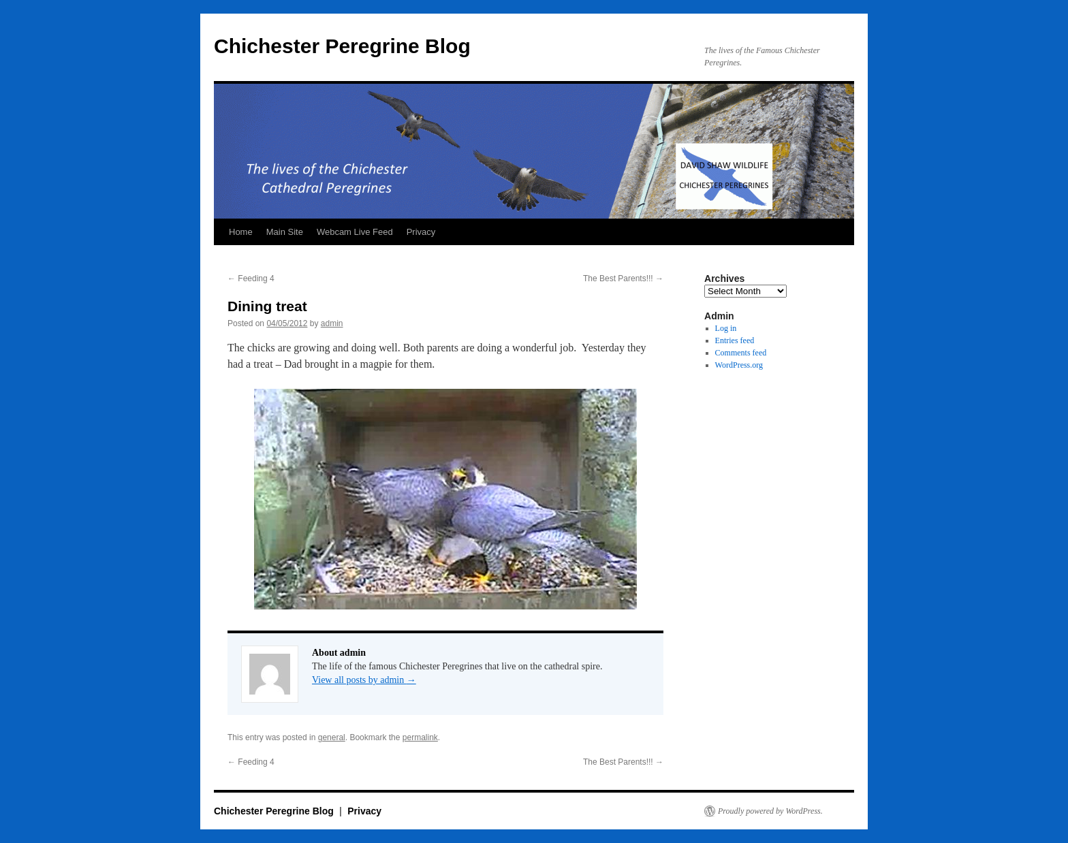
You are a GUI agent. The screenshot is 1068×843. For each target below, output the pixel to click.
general (331, 737)
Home (241, 232)
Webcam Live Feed (355, 232)
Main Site (284, 232)
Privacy (421, 232)
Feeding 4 (250, 278)
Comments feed (741, 352)
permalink (420, 737)
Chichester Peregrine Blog (342, 46)
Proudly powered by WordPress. (770, 811)
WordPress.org (739, 365)
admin (332, 323)
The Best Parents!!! (623, 278)
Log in (726, 328)
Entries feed (735, 340)
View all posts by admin (364, 680)
